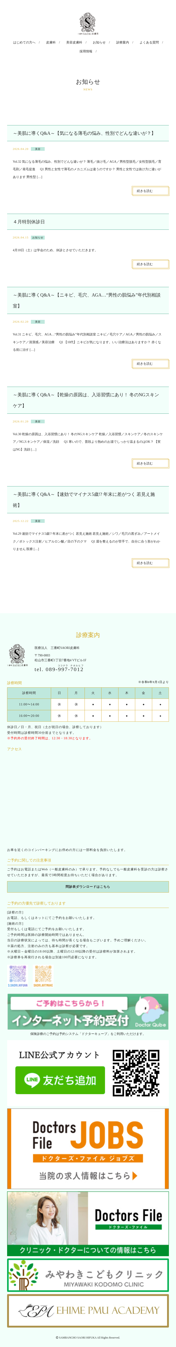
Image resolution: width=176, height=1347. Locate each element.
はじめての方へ (21, 42)
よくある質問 (131, 42)
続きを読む (145, 180)
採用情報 (155, 42)
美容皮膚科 (65, 42)
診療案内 (108, 42)
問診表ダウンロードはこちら (88, 876)
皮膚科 (45, 42)
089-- (65, 659)
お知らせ (87, 42)
